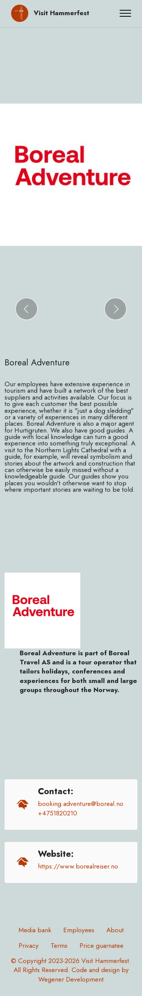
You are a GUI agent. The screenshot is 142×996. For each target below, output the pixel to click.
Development (85, 979)
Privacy (29, 945)
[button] (26, 308)
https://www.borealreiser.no (78, 866)
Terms (59, 945)
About (115, 930)
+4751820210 (57, 813)
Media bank (35, 930)
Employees (78, 930)
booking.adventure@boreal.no (80, 804)
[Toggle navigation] (125, 13)
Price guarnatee (101, 945)
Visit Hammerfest (61, 13)
